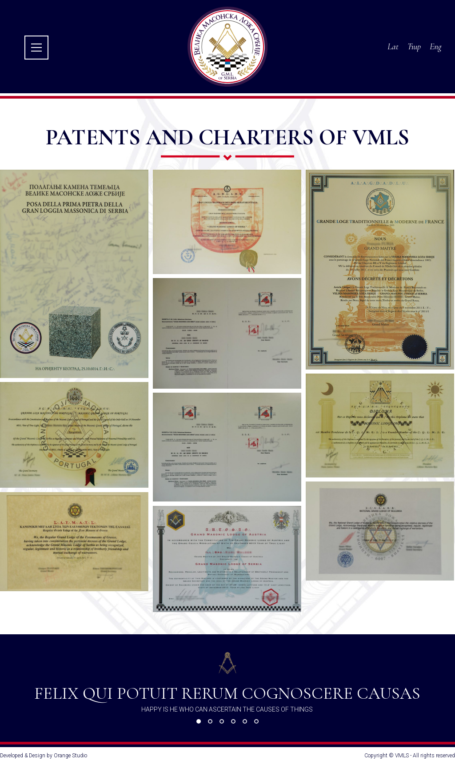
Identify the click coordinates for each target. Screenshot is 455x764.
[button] (198, 721)
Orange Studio (70, 755)
